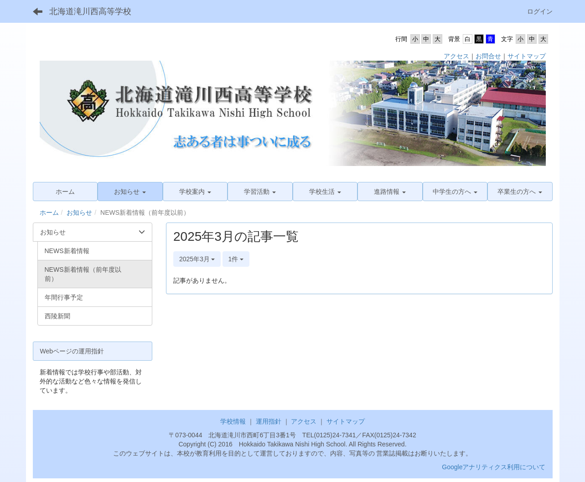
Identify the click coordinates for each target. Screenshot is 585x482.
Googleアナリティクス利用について (493, 467)
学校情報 (233, 421)
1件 (236, 259)
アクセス (456, 56)
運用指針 (268, 421)
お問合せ (488, 56)
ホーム (49, 212)
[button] (130, 191)
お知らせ (79, 212)
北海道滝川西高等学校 (90, 11)
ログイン (540, 11)
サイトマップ (526, 56)
